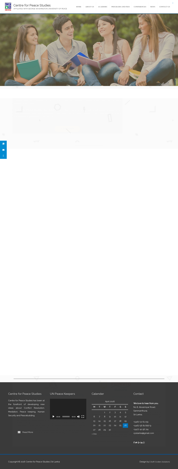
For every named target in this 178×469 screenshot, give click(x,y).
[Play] (53, 416)
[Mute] (78, 416)
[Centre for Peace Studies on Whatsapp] (144, 442)
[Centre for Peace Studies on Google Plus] (139, 442)
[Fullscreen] (82, 416)
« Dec (94, 434)
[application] (68, 409)
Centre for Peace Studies (32, 5)
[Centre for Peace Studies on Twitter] (136, 442)
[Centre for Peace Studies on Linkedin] (142, 442)
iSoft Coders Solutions (159, 462)
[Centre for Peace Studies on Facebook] (134, 442)
